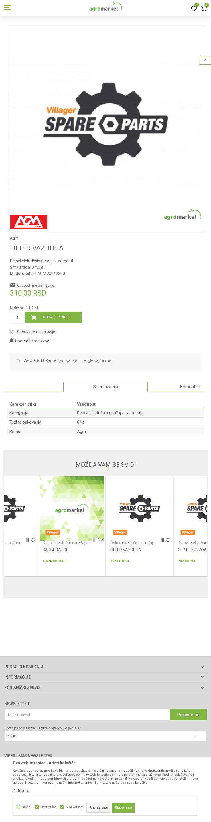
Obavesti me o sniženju (35, 286)
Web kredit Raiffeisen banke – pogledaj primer (68, 360)
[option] (105, 124)
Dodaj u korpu (56, 317)
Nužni (26, 807)
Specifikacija (105, 387)
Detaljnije (21, 791)
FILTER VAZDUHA (125, 550)
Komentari (190, 387)
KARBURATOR (56, 550)
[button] (32, 332)
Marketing (74, 807)
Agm (81, 431)
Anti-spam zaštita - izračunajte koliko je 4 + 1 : (42, 728)
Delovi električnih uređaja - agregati (41, 261)
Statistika (48, 807)
